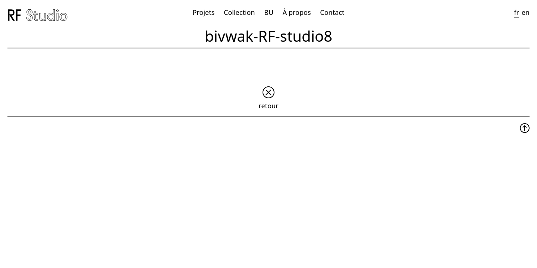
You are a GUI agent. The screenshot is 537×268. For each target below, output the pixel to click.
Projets (204, 12)
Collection (239, 12)
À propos (297, 12)
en (526, 12)
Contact (332, 12)
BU (268, 12)
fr (516, 12)
